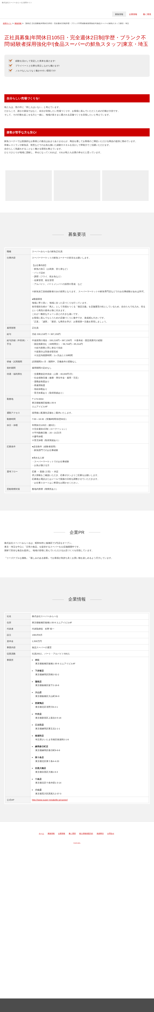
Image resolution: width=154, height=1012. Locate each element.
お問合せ (110, 833)
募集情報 (18, 23)
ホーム (41, 833)
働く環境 (72, 833)
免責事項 (100, 833)
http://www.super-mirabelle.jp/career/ (50, 800)
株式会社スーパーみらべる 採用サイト (22, 11)
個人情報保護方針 (86, 833)
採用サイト (7, 23)
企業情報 (61, 833)
